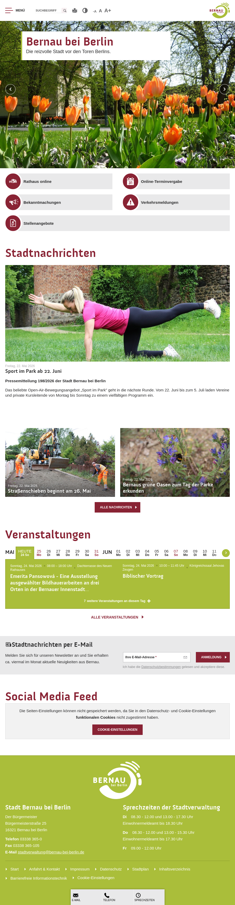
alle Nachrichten (119, 507)
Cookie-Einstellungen (117, 730)
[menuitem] (62, 181)
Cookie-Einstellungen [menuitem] (96, 877)
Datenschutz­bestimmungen (161, 668)
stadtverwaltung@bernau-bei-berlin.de (51, 852)
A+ (107, 10)
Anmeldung (214, 658)
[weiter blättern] (226, 553)
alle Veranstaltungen (118, 618)
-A (95, 11)
